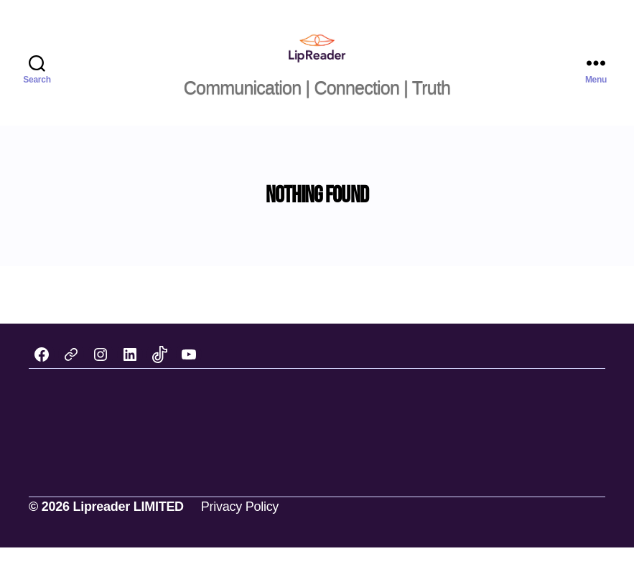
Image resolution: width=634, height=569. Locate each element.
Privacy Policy (240, 528)
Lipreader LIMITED (128, 528)
